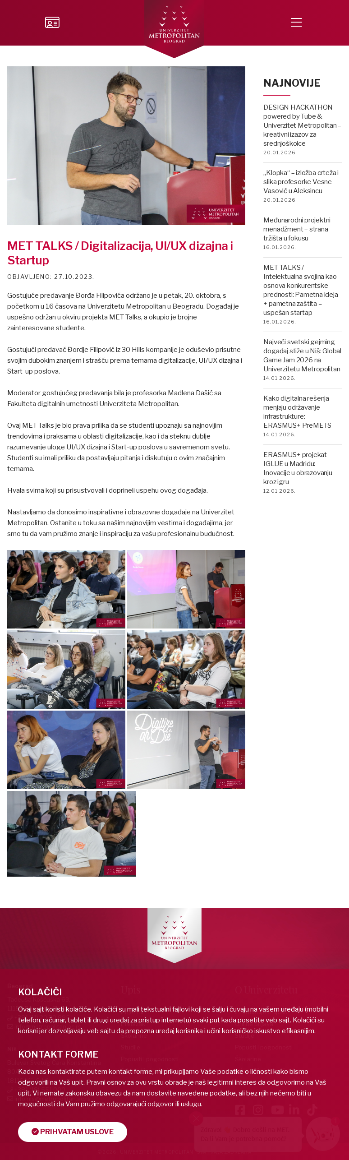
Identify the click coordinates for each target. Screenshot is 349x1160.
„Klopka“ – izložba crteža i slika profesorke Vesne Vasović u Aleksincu (301, 182)
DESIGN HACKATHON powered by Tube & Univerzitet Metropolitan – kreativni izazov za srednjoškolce (302, 125)
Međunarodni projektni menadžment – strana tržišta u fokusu (297, 229)
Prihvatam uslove (73, 1132)
